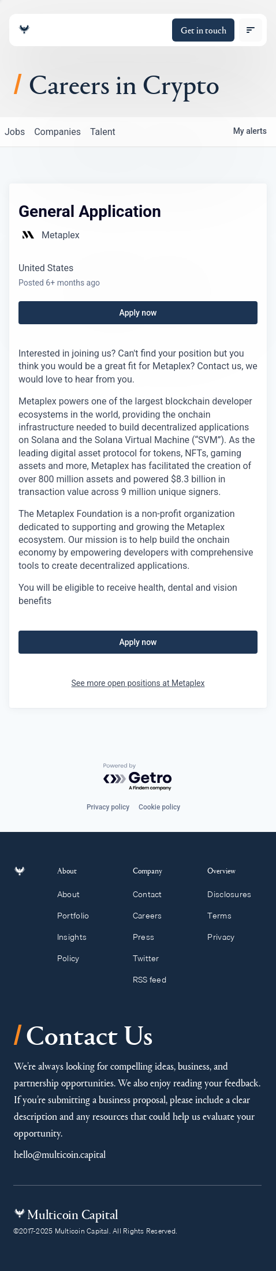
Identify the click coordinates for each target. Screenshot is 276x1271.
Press (149, 937)
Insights (78, 937)
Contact (153, 894)
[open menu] (250, 30)
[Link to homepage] (24, 30)
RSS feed (155, 979)
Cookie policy (159, 807)
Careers (153, 915)
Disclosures (234, 894)
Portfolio (79, 915)
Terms (224, 915)
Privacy (226, 937)
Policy (74, 958)
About (75, 894)
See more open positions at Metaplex (138, 683)
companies (57, 131)
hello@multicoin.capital (60, 1154)
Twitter (151, 958)
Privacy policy (108, 807)
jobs (15, 131)
